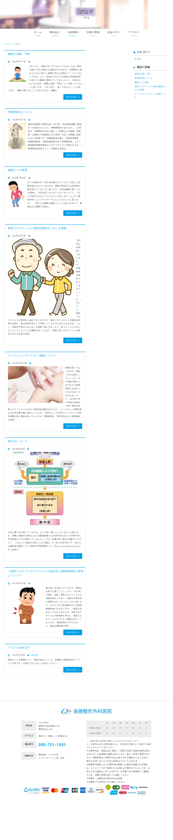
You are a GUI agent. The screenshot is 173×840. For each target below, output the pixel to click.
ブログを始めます (19, 647)
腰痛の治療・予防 (19, 54)
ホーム (8, 44)
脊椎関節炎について (20, 112)
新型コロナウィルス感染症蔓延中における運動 (37, 228)
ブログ (17, 44)
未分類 (34, 655)
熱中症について (18, 441)
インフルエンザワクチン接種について (32, 355)
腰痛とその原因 (17, 170)
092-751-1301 (52, 744)
